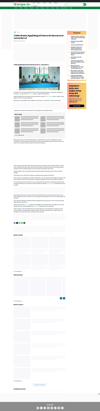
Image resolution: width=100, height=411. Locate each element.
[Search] (74, 4)
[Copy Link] (24, 223)
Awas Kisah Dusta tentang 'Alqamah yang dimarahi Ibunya (78, 53)
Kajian (57, 8)
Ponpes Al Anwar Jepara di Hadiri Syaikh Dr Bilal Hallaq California (78, 38)
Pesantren (30, 94)
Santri (47, 8)
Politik (20, 8)
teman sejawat (50, 183)
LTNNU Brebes (49, 96)
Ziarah (52, 8)
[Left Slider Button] (61, 298)
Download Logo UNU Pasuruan (76, 57)
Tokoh (37, 8)
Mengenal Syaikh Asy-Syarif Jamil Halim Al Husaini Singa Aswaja (76, 49)
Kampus (42, 8)
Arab (71, 8)
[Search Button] (85, 4)
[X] (17, 223)
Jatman (26, 8)
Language (36, 6)
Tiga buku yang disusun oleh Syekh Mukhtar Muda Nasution (77, 62)
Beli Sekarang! (76, 105)
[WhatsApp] (22, 223)
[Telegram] (19, 223)
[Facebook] (15, 223)
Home (34, 3)
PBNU (50, 3)
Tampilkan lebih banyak (39, 384)
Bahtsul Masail (64, 8)
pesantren (36, 206)
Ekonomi (32, 8)
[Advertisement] (50, 20)
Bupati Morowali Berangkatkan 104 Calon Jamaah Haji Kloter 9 (77, 67)
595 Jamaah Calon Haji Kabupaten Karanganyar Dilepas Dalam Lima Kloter (78, 72)
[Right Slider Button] (64, 298)
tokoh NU (27, 204)
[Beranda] (15, 32)
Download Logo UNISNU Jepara (77, 42)
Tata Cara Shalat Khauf (77, 45)
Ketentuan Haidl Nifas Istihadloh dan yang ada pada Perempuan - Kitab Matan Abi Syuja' (77, 77)
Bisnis (45, 3)
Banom (56, 3)
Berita (39, 3)
